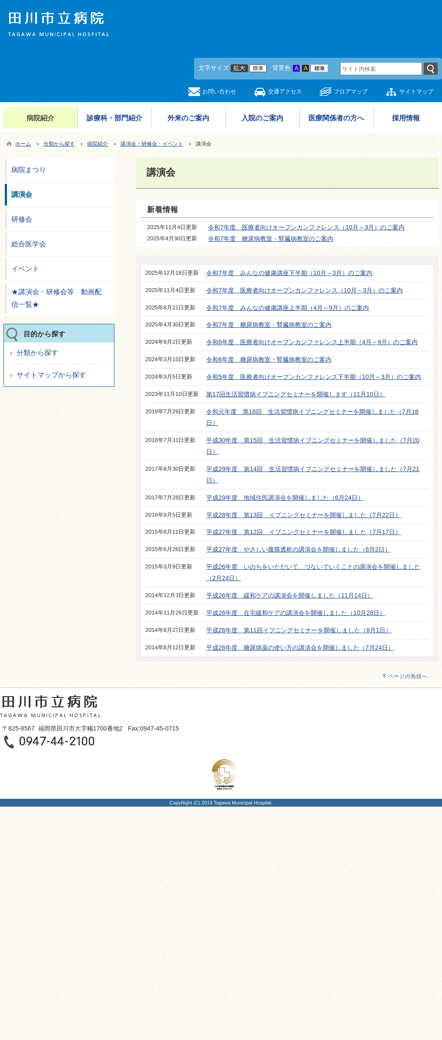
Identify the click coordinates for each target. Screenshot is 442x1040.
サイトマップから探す (51, 375)
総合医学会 (28, 244)
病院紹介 (97, 144)
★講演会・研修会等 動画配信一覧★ (56, 298)
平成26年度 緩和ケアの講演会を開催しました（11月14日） (289, 595)
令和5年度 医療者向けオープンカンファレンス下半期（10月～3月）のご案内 (313, 376)
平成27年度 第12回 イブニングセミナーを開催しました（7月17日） (303, 531)
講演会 (21, 194)
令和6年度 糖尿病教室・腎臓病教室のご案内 (269, 359)
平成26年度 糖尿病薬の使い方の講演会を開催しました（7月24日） (300, 647)
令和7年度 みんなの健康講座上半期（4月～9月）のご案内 (287, 307)
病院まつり (28, 169)
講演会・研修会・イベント (152, 144)
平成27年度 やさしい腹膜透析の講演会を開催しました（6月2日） (298, 549)
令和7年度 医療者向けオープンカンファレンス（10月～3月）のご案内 (306, 227)
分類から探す (59, 144)
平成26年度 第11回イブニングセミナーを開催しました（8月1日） (299, 630)
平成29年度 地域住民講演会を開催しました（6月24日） (285, 497)
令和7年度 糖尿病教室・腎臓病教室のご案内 (270, 238)
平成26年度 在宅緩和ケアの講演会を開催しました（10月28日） (295, 612)
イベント (25, 268)
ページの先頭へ (408, 676)
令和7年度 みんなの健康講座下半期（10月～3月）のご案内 (289, 272)
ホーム (23, 144)
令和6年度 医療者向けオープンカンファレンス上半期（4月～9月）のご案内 (312, 342)
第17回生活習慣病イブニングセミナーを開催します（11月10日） (295, 394)
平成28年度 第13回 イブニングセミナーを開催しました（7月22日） (303, 515)
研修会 (21, 219)
